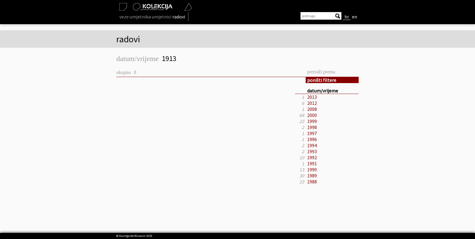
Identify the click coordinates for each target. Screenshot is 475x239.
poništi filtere (321, 80)
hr (346, 17)
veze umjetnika (135, 17)
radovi (178, 17)
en (354, 17)
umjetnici (161, 17)
